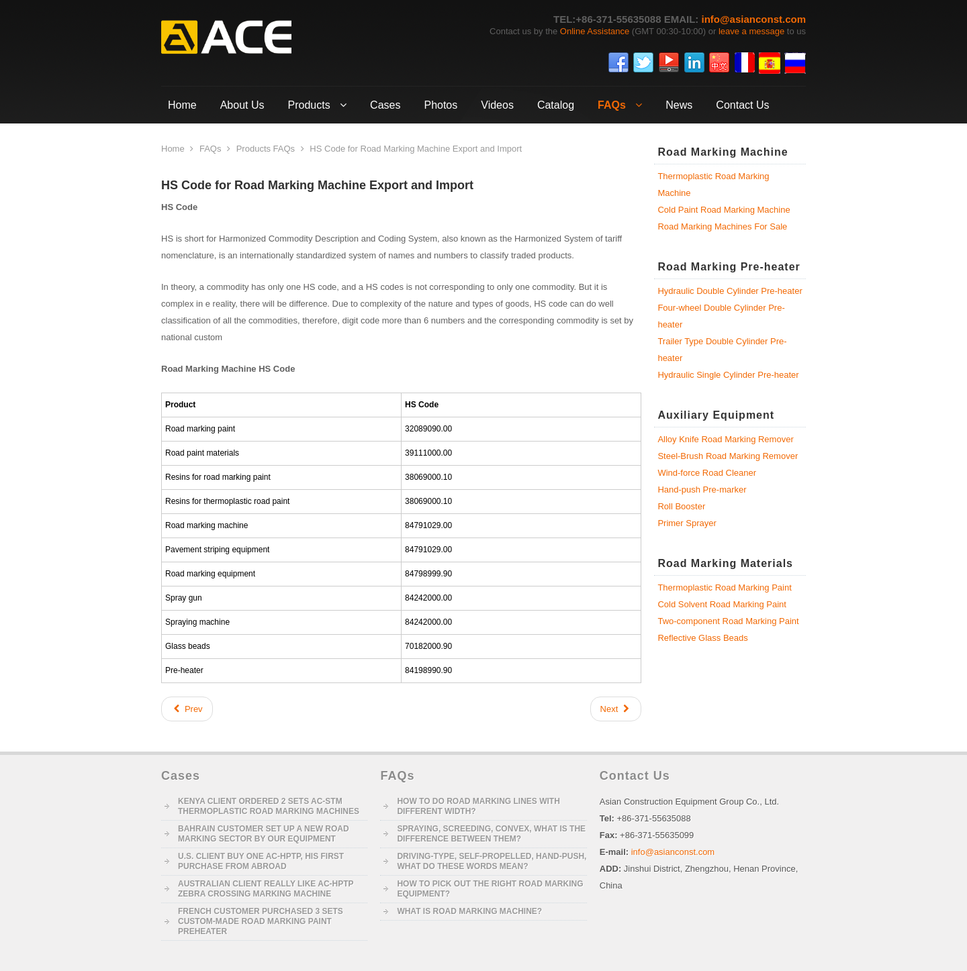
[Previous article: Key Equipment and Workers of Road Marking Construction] (187, 709)
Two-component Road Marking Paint (727, 621)
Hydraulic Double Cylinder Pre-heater (729, 291)
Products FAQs (265, 149)
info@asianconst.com (754, 19)
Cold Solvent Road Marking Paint (721, 604)
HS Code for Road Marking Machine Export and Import (317, 185)
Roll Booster (681, 506)
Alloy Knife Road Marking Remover (725, 439)
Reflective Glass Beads (702, 638)
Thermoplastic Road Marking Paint (724, 587)
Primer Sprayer (686, 523)
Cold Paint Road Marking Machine (723, 210)
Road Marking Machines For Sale (722, 226)
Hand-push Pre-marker (701, 489)
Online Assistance (594, 31)
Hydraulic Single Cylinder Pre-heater (727, 375)
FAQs (210, 149)
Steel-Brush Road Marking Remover (727, 456)
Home (173, 149)
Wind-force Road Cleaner (706, 473)
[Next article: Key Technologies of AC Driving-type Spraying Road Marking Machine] (616, 709)
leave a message (751, 31)
